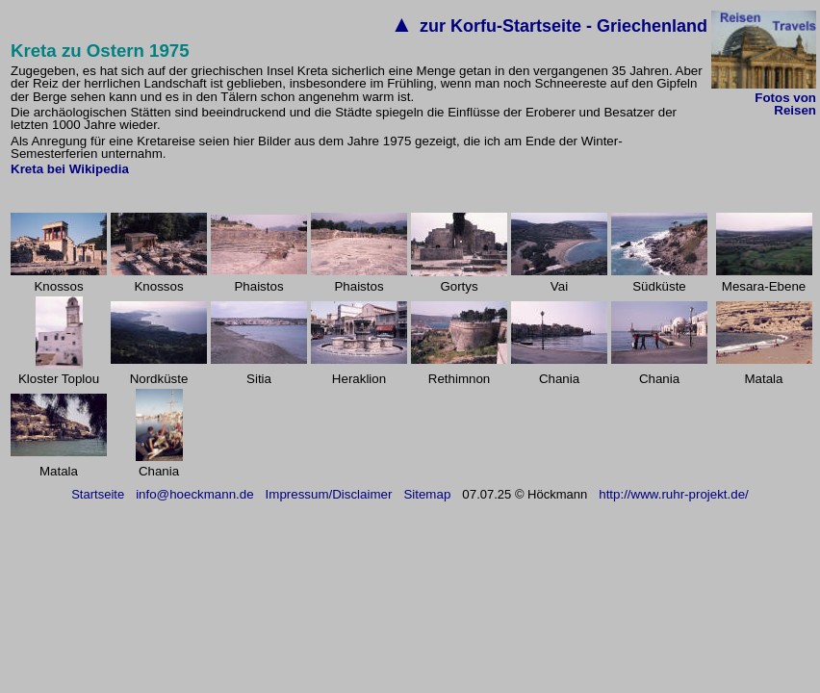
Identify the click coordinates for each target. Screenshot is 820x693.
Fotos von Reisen (785, 103)
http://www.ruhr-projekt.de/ (674, 494)
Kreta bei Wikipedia (70, 169)
